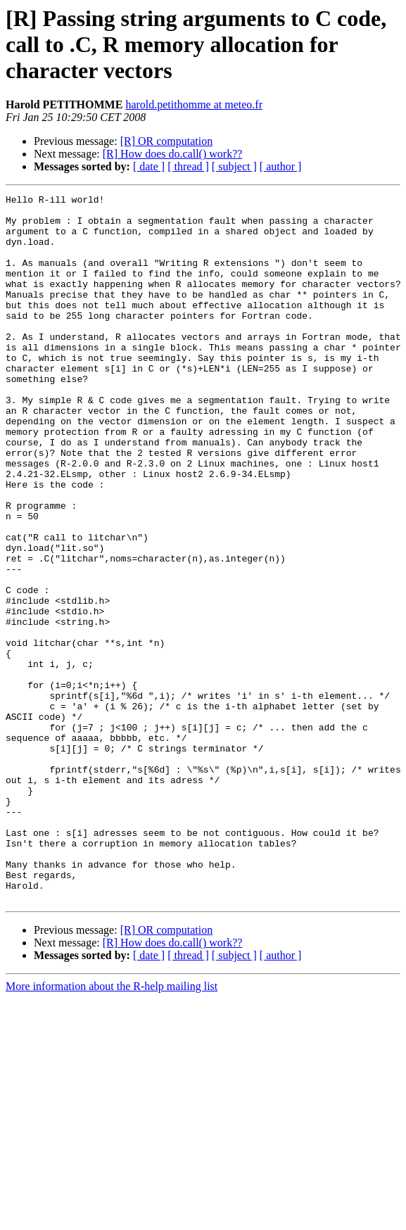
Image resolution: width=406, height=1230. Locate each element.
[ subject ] (234, 166)
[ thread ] (188, 166)
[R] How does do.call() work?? (173, 154)
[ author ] (281, 166)
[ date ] (149, 166)
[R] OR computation (166, 141)
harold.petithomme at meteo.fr (193, 104)
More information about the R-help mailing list (111, 1128)
